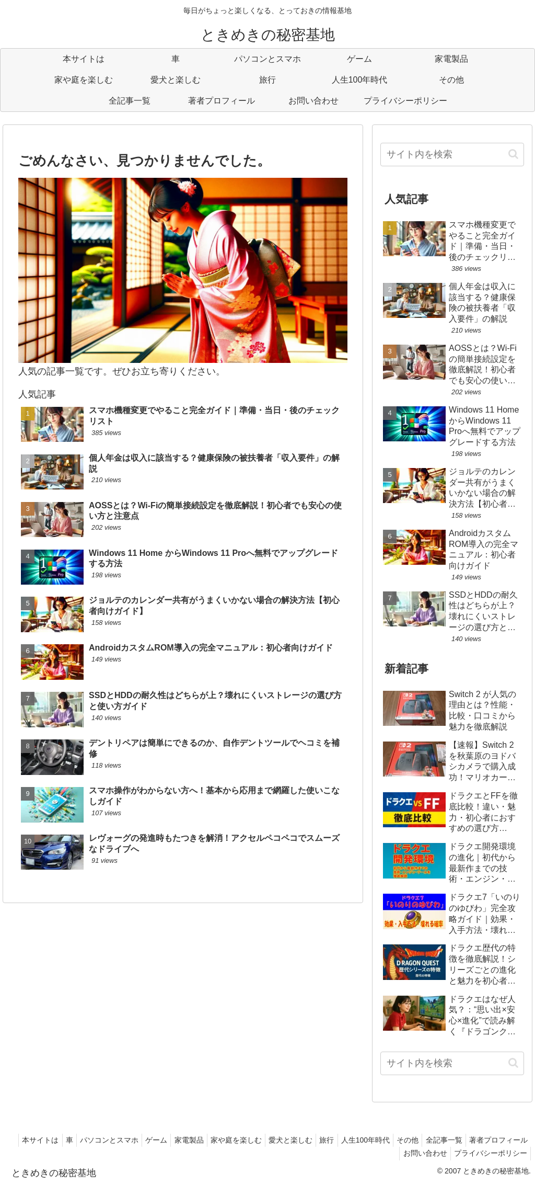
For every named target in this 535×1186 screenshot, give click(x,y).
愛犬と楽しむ (338, 1140)
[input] (452, 154)
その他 (467, 1140)
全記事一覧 (507, 1140)
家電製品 (228, 1140)
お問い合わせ (419, 1153)
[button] (513, 154)
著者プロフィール (357, 1153)
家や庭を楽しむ (279, 1140)
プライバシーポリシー (488, 1153)
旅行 (378, 1140)
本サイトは (63, 1140)
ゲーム (192, 1140)
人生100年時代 (421, 1140)
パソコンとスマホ (140, 1140)
